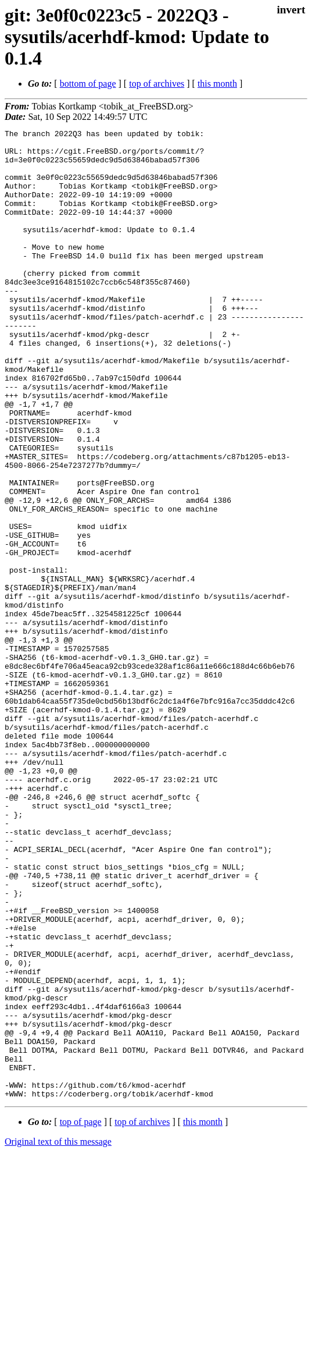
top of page (81, 1315)
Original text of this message (58, 1335)
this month (217, 83)
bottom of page (88, 83)
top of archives (156, 83)
